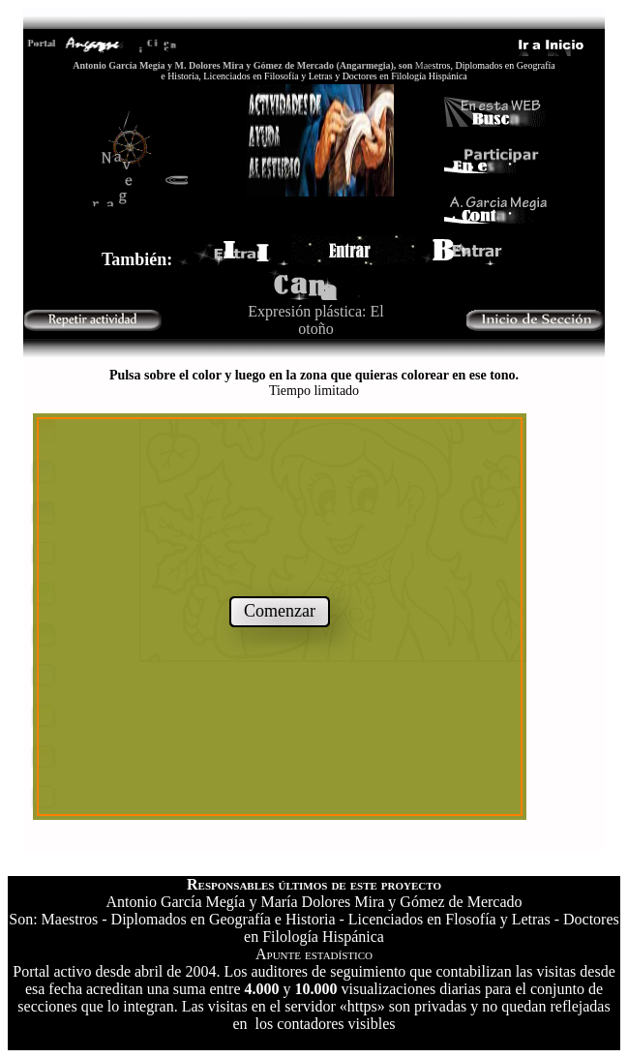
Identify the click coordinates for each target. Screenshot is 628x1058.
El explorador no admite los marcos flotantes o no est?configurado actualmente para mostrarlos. (314, 605)
